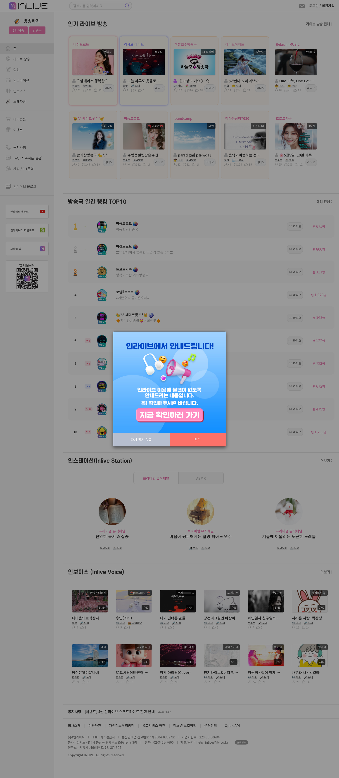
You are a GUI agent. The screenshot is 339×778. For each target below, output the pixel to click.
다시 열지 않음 (141, 439)
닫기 (197, 439)
